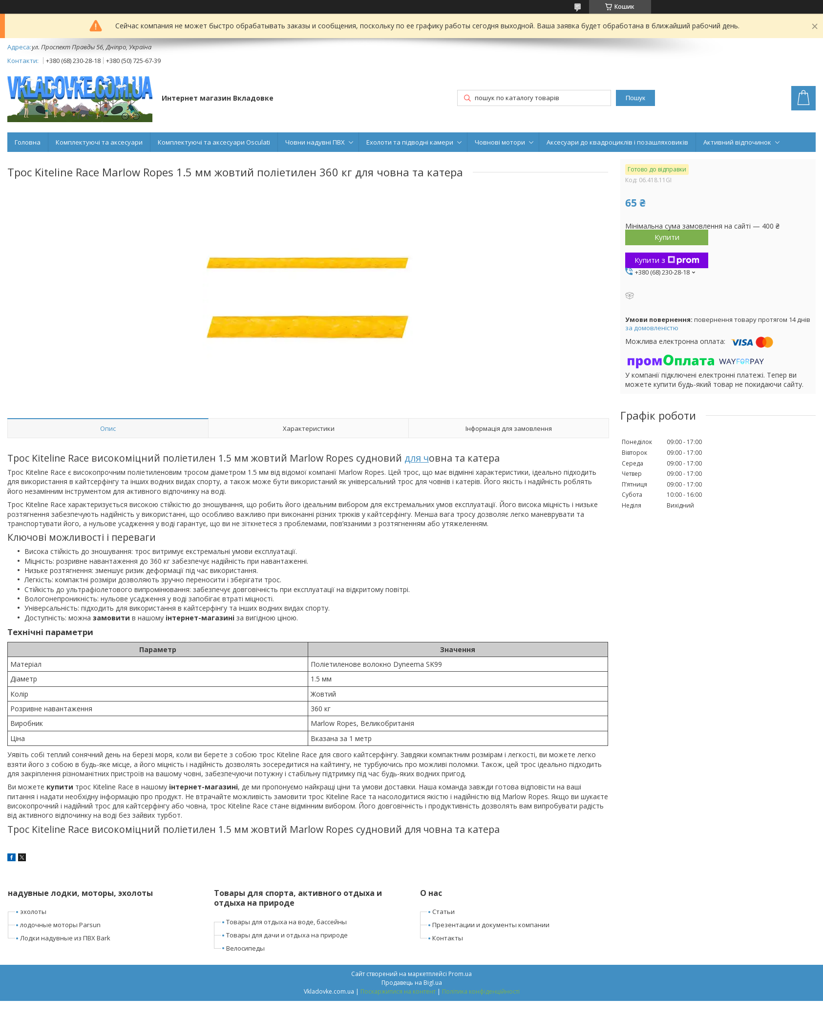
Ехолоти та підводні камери (409, 142)
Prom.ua (460, 974)
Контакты (447, 938)
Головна (28, 142)
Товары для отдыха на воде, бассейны (286, 921)
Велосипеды (245, 948)
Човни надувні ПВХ (315, 142)
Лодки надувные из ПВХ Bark (65, 938)
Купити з (666, 260)
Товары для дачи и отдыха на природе (287, 935)
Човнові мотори (500, 142)
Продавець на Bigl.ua (411, 982)
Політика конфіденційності (481, 991)
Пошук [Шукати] (635, 98)
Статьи (443, 911)
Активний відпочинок (737, 142)
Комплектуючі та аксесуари (99, 142)
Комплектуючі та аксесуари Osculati (214, 142)
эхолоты (33, 911)
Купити (666, 237)
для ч (416, 458)
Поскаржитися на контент (398, 991)
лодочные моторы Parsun (60, 924)
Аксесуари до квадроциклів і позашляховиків (617, 142)
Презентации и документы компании (490, 924)
